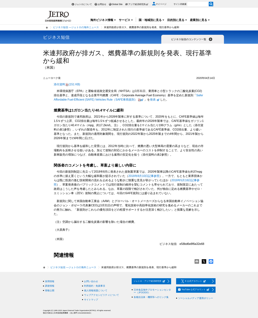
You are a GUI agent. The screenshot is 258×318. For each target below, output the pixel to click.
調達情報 (49, 285)
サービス (126, 20)
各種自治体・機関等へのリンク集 (151, 297)
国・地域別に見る (151, 20)
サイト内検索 (180, 4)
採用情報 (49, 281)
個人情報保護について (95, 290)
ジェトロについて (83, 4)
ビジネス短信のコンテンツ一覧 (192, 39)
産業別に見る (200, 20)
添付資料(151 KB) (67, 84)
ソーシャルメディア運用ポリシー (195, 298)
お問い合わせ (91, 281)
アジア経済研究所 (138, 4)
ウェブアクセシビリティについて (101, 295)
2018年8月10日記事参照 (143, 175)
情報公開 (49, 290)
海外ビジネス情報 (103, 20)
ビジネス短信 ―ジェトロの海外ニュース (76, 27)
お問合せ (102, 4)
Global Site (117, 4)
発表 (155, 99)
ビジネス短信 (56, 37)
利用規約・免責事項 (94, 285)
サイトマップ (91, 299)
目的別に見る (177, 20)
